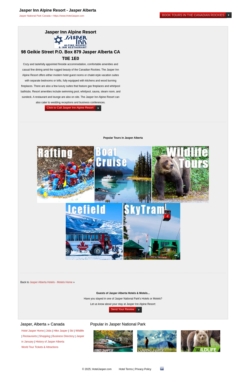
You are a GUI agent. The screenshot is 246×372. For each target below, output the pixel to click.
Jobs (49, 330)
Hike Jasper (61, 330)
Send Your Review (122, 309)
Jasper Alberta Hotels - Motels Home (51, 282)
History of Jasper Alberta (50, 341)
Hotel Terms (126, 369)
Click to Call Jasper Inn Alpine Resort (70, 107)
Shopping (44, 336)
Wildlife (79, 330)
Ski (71, 330)
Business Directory (63, 336)
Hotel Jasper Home (32, 330)
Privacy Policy (143, 369)
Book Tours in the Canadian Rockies (193, 15)
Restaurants (30, 336)
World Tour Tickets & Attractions (39, 347)
